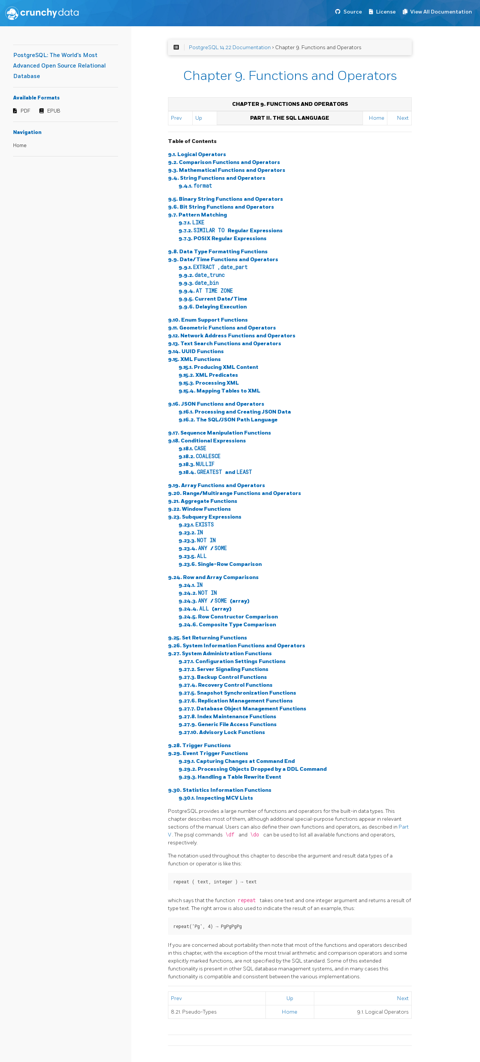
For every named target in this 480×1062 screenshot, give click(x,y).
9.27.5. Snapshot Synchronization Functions (237, 693)
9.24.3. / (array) (213, 601)
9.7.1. (191, 223)
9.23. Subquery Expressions (205, 517)
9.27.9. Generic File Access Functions (227, 724)
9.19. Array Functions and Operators (216, 485)
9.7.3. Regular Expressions (222, 238)
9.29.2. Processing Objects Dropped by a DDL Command (252, 769)
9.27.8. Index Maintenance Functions (227, 716)
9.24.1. (190, 585)
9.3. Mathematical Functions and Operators (226, 170)
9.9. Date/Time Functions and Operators (223, 259)
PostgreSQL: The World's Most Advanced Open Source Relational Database (59, 66)
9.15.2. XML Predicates (208, 375)
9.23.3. (197, 540)
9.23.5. (192, 556)
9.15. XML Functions (194, 359)
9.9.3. (198, 283)
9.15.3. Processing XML (208, 383)
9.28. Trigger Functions (199, 745)
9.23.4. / (202, 548)
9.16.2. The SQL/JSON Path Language (228, 420)
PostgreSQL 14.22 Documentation (230, 47)
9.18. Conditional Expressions (207, 441)
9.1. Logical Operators (197, 154)
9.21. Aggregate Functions (202, 501)
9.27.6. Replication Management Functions (235, 701)
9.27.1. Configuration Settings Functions (232, 661)
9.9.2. (201, 275)
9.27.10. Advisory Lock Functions (221, 732)
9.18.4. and (215, 472)
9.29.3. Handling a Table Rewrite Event (229, 777)
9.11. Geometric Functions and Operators (222, 328)
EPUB (53, 111)
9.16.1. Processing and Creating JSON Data (234, 412)
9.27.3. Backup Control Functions (222, 677)
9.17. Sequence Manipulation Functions (219, 433)
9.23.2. (190, 532)
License (386, 12)
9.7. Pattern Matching (197, 215)
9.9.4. (205, 291)
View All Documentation (441, 12)
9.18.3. (196, 464)
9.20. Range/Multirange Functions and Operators (234, 493)
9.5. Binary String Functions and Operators (225, 199)
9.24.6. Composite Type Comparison (227, 624)
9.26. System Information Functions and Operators (236, 645)
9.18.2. (199, 456)
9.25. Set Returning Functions (207, 638)
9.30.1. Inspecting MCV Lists (215, 798)
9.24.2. (197, 593)
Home (20, 146)
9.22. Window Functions (199, 509)
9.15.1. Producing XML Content (218, 367)
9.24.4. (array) (204, 609)
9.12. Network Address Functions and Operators (232, 335)
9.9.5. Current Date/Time (212, 299)
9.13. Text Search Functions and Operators (224, 343)
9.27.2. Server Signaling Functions (223, 669)
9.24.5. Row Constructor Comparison (228, 617)
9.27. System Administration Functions (220, 653)
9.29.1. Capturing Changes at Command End (236, 761)
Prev (176, 118)
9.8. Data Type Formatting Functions (218, 251)
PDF (25, 111)
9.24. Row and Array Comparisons (213, 577)
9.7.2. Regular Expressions (230, 230)
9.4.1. (195, 186)
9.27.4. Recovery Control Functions (225, 685)
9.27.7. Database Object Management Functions (242, 708)
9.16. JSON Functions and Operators (216, 404)
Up (198, 118)
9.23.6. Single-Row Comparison (220, 564)
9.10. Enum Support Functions (208, 320)
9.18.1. (192, 448)
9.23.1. (196, 525)
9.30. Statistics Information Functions (220, 790)
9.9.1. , (213, 267)
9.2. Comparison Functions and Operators (224, 162)
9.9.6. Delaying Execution (212, 307)
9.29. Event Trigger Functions (208, 753)
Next (403, 118)
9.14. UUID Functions (196, 351)
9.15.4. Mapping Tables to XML (219, 391)
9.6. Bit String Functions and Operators (221, 207)
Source (353, 12)
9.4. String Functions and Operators (217, 178)
